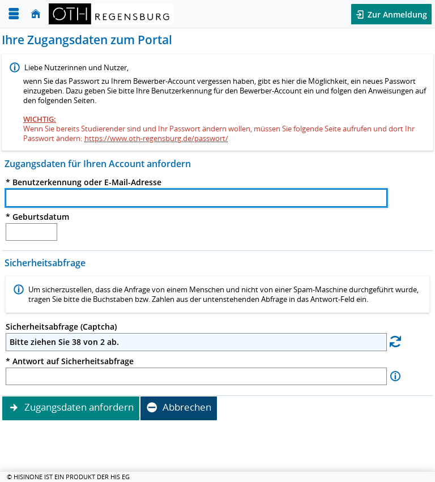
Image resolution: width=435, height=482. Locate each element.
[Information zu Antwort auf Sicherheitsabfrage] (395, 376)
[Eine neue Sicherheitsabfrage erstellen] (395, 341)
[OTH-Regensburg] (111, 14)
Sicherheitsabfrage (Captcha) (61, 327)
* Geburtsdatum (37, 217)
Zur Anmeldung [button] (396, 14)
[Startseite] (35, 14)
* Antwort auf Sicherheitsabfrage (70, 361)
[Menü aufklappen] (14, 14)
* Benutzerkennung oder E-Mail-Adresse (83, 182)
